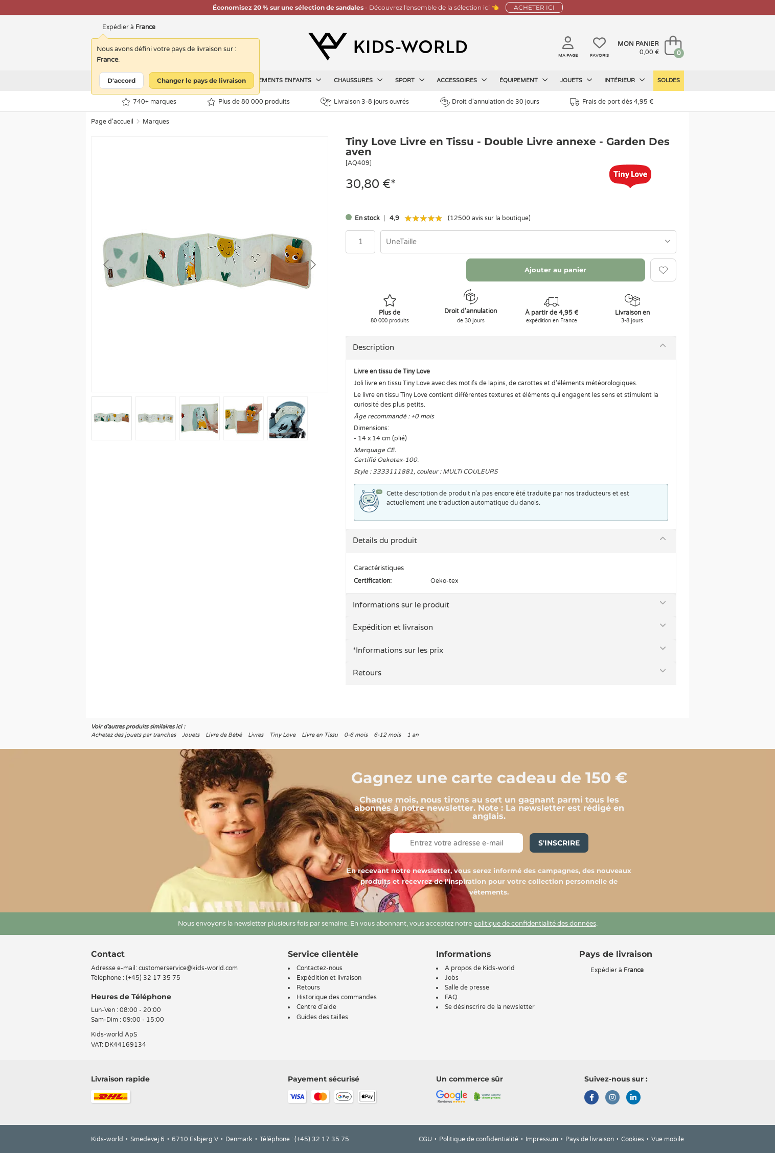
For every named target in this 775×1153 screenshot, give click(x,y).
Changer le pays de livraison (201, 80)
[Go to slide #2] (155, 418)
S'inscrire (559, 843)
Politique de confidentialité (478, 1139)
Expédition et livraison (393, 627)
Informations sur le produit (401, 604)
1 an (413, 735)
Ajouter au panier (555, 270)
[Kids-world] (387, 46)
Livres (255, 735)
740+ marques (149, 102)
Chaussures (358, 80)
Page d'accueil (112, 121)
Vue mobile (667, 1139)
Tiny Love (282, 735)
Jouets (576, 80)
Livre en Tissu (320, 735)
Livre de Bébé (224, 735)
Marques (156, 121)
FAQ (451, 997)
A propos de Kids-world (480, 968)
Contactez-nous (320, 968)
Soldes (668, 80)
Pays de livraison (589, 1139)
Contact (108, 954)
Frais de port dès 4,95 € (611, 102)
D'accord (121, 80)
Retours (367, 672)
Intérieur (624, 80)
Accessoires (462, 80)
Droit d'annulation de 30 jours (489, 102)
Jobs (452, 977)
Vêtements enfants (284, 80)
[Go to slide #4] (243, 418)
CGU (425, 1139)
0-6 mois (356, 735)
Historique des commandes (337, 997)
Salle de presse (467, 987)
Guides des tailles (322, 1017)
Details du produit (385, 540)
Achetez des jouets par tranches (133, 735)
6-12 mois (387, 735)
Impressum (542, 1139)
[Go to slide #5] (287, 418)
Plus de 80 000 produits (248, 102)
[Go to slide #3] (199, 418)
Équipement (523, 80)
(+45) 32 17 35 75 (153, 977)
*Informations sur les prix (398, 650)
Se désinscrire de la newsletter (490, 1006)
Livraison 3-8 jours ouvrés (365, 102)
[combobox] (528, 241)
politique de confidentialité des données (534, 924)
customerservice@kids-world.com (188, 968)
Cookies (632, 1139)
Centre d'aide (316, 1006)
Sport (410, 80)
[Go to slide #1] (112, 418)
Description (373, 347)
